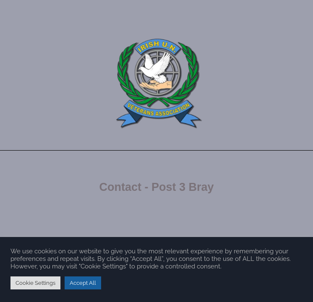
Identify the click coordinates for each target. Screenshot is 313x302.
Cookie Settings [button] (35, 283)
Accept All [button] (83, 283)
